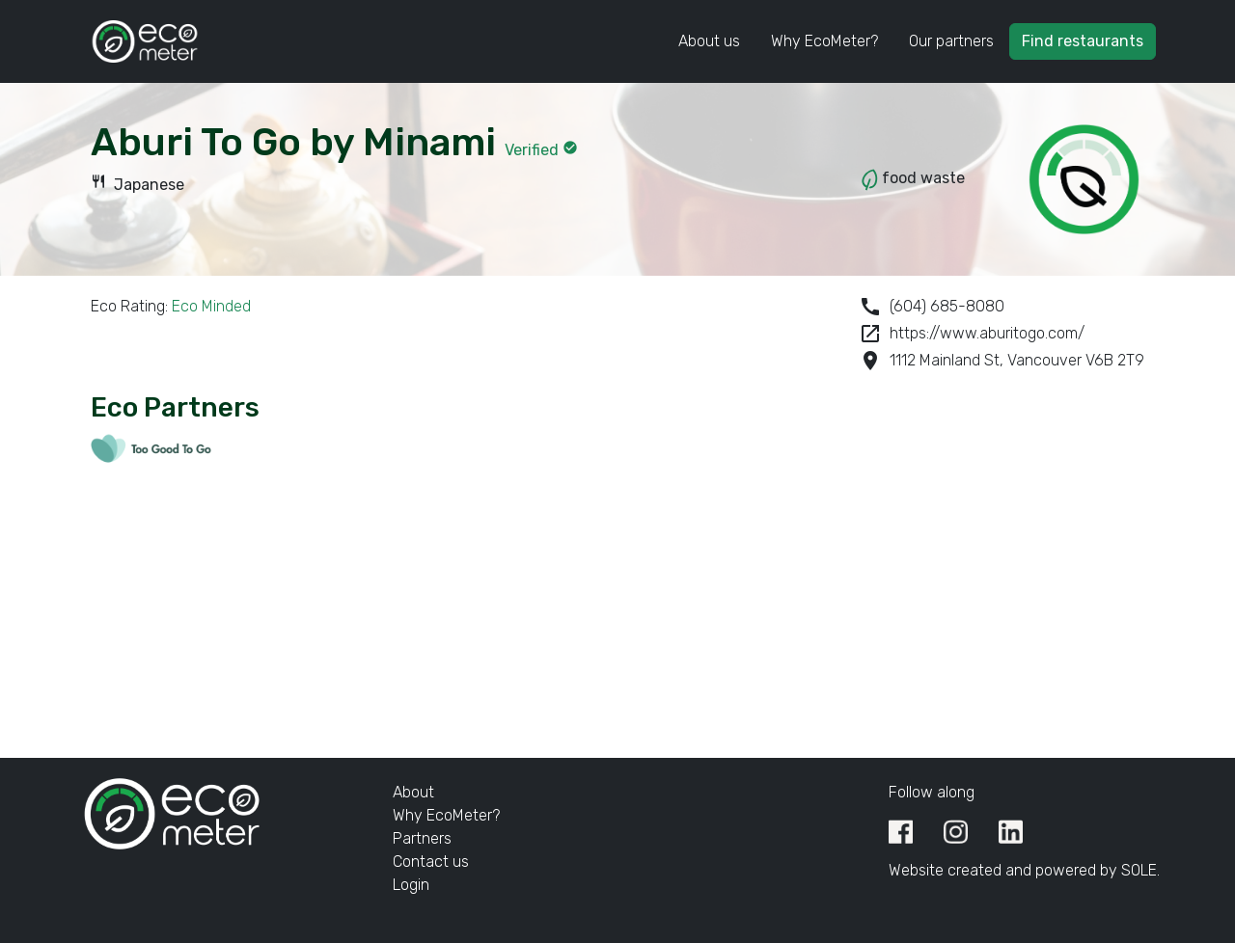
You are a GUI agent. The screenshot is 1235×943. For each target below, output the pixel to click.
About (413, 792)
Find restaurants (1082, 41)
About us (709, 41)
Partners (422, 838)
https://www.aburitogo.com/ (971, 333)
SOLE (1139, 870)
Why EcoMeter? (824, 41)
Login (411, 885)
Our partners (951, 41)
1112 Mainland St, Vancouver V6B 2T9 (1001, 360)
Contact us (431, 861)
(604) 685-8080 (931, 306)
